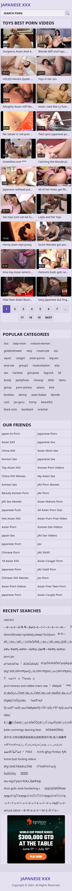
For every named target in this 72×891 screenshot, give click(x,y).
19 (39, 317)
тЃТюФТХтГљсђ (46, 766)
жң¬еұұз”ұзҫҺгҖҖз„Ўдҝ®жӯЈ (22, 781)
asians (40, 387)
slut (6, 343)
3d (59, 373)
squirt (7, 358)
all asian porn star (50, 510)
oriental (43, 409)
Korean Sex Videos (50, 527)
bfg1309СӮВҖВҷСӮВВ (18, 766)
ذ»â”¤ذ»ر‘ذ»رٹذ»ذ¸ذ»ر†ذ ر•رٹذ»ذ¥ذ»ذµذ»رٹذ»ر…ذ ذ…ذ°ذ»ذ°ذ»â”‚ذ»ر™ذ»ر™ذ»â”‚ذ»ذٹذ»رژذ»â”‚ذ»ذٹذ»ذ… (33, 745)
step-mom (19, 343)
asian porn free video (52, 518)
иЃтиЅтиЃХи (11, 664)
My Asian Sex (46, 476)
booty (7, 380)
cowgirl (20, 358)
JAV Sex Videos (47, 535)
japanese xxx (46, 442)
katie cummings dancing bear (22, 730)
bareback (27, 409)
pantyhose (22, 380)
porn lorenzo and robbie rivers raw (26, 686)
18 (30, 317)
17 (22, 317)
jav (39, 544)
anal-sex (9, 365)
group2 (23, 365)
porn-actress (24, 387)
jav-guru (19, 402)
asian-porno (37, 358)
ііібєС (7, 715)
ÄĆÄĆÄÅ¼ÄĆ (31, 664)
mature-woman (40, 343)
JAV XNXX (44, 552)
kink (51, 387)
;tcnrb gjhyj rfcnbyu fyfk (51, 752)
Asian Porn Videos (14, 586)
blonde (55, 395)
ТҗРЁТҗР (36, 700)
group (8, 387)
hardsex (18, 373)
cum (6, 402)
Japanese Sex (46, 459)
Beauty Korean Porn (15, 493)
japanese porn (11, 569)
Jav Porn (43, 578)
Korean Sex (9, 459)
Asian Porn (9, 527)
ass (56, 351)
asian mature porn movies (50, 502)
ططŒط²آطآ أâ (12, 752)
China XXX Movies (14, 476)
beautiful (46, 402)
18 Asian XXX (10, 561)
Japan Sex (8, 535)
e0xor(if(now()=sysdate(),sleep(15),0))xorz (29, 634)
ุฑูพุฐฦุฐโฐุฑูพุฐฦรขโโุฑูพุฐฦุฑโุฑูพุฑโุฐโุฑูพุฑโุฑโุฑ (35, 796)
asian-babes (38, 395)
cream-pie (43, 351)
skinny (22, 395)
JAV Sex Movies (12, 501)
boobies (9, 395)
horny (32, 402)
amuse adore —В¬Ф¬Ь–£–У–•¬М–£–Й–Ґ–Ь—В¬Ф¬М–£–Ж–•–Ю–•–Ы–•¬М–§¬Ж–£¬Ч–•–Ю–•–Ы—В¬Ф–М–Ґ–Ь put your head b (35, 811)
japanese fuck (11, 510)
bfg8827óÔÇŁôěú (15, 700)
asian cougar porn (50, 561)
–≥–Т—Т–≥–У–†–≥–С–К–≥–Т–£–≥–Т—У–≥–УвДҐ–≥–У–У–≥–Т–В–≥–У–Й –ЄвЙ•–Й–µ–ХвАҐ (35, 803)
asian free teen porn (52, 586)
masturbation (41, 365)
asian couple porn (50, 595)
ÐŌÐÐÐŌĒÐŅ (54, 730)
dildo (51, 380)
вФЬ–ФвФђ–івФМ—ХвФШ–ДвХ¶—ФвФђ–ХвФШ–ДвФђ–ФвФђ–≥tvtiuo (35, 650)
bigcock (48, 373)
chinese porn (11, 552)
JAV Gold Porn (47, 569)
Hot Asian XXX (11, 518)
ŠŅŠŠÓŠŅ (10, 774)
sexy (29, 351)
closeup (38, 380)
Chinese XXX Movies (15, 578)
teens (62, 380)
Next (48, 317)
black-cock (10, 409)
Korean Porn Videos (51, 467)
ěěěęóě (56, 686)
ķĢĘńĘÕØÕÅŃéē (55, 788)
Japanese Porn (11, 544)
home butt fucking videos (20, 759)
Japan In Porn (11, 433)
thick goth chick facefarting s (22, 788)
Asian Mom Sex (48, 450)
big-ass (53, 358)
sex (6, 373)
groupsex (33, 373)
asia (56, 365)
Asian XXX (8, 442)
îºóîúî (29, 752)
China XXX (8, 450)
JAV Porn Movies (48, 484)
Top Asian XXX (11, 467)
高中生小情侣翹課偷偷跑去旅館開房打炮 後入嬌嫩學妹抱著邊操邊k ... (35, 737)
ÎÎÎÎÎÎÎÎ (24, 774)
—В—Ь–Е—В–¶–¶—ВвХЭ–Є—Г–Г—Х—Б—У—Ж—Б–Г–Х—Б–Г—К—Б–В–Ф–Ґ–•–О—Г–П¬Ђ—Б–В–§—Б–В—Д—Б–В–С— (34, 628)
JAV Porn (43, 493)
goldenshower (13, 351)
